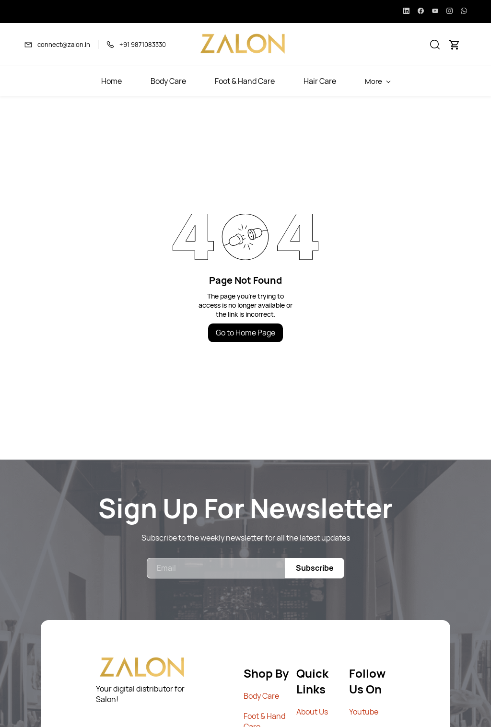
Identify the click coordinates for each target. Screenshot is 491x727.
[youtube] (435, 11)
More (432, 81)
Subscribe (315, 568)
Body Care (261, 696)
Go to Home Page (245, 332)
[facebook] (421, 11)
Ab (300, 711)
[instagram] (449, 11)
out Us (316, 711)
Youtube (363, 711)
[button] (435, 44)
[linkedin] (406, 11)
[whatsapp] (464, 11)
